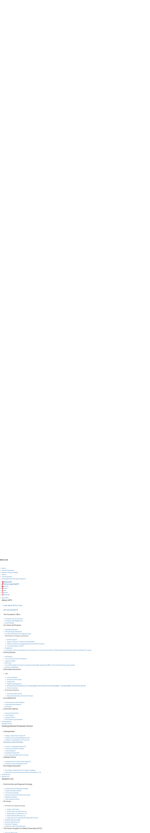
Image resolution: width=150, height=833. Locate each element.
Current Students (7, 576)
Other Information (12, 688)
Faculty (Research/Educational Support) (14, 579)
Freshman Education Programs (14, 748)
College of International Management (17, 738)
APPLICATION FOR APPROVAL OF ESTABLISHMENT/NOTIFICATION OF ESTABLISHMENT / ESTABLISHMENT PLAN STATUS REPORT (46, 686)
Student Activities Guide (13, 790)
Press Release (9, 715)
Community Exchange (12, 793)
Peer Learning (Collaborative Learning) (16, 755)
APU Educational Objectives (13, 631)
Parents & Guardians (8, 570)
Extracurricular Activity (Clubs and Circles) (17, 795)
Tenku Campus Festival (12, 799)
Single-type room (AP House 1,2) (17, 813)
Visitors (4, 574)
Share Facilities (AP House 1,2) (16, 815)
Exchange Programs (12, 753)
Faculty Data (10, 681)
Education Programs (11, 824)
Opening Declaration (11, 629)
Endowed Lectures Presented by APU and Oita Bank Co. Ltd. (23, 772)
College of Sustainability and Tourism (17, 740)
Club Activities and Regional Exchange (16, 788)
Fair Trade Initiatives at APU (15, 646)
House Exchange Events (12, 822)
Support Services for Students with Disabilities (21, 641)
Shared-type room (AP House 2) (16, 811)
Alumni (4, 568)
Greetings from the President (14, 619)
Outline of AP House (13, 809)
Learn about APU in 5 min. (13, 605)
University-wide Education (13, 742)
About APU (5, 598)
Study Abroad (6, 774)
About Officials (9, 623)
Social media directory (12, 713)
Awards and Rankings (11, 667)
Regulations (8, 648)
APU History (8, 656)
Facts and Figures (12, 677)
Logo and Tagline (10, 661)
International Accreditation (13, 704)
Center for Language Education (15, 746)
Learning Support (10, 751)
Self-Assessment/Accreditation (15, 702)
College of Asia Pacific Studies (15, 736)
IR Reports (8, 706)
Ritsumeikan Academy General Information (20, 696)
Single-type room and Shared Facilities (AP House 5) (22, 818)
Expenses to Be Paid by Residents (15, 826)
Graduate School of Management (16, 763)
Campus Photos (10, 717)
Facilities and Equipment (14, 684)
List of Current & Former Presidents (15, 659)
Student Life (5, 776)
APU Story (8, 663)
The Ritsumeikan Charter (14, 694)
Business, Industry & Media (10, 572)
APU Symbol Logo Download (13, 719)
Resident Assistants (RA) (12, 820)
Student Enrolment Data (14, 679)
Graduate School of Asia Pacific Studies (18, 761)
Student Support (12, 639)
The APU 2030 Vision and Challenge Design (18, 634)
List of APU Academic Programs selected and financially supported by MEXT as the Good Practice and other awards (40, 665)
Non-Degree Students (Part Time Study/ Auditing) (20, 770)
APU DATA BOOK (10, 610)
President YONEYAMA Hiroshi (14, 621)
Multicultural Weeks (11, 797)
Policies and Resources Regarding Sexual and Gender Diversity (25, 644)
